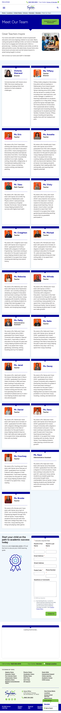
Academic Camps (47, 678)
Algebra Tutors (9, 672)
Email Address (39, 556)
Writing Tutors (28, 676)
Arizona (25, 13)
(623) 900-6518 (17, 546)
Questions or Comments (42, 580)
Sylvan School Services (48, 695)
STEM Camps (46, 680)
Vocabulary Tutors (29, 674)
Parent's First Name (38, 546)
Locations (9, 13)
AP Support (27, 681)
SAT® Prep (27, 678)
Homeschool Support (48, 674)
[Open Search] (57, 7)
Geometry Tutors (10, 674)
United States (18, 13)
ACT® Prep (27, 680)
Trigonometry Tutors (11, 678)
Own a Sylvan (6, 2)
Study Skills (45, 672)
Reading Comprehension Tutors (12, 682)
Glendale (31, 13)
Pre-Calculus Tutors (11, 676)
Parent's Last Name (50, 546)
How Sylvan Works (49, 691)
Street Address (39, 563)
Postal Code (38, 570)
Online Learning (46, 676)
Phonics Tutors (28, 672)
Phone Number (51, 571)
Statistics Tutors (9, 680)
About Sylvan (48, 698)
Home (3, 13)
